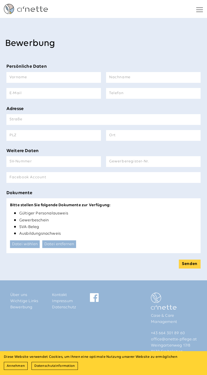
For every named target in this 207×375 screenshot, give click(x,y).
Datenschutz (64, 307)
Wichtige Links (24, 301)
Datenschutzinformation (54, 366)
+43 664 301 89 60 (168, 333)
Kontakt (59, 295)
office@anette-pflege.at (174, 339)
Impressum (62, 301)
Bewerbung (21, 307)
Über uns (18, 295)
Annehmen (16, 366)
